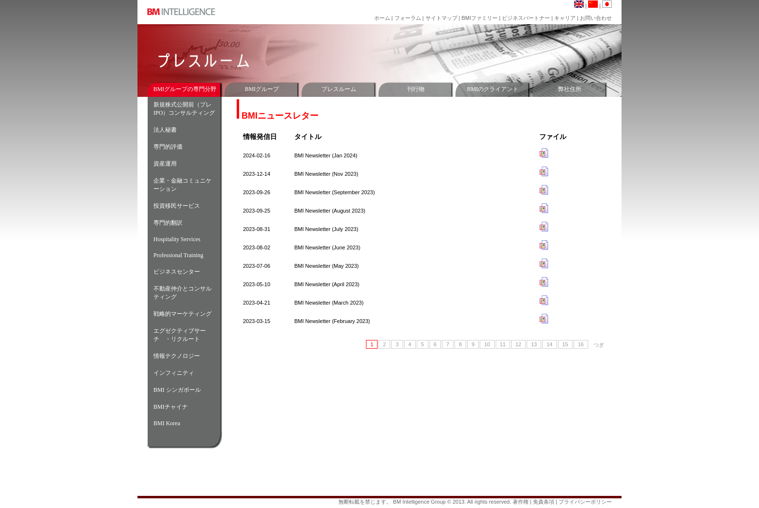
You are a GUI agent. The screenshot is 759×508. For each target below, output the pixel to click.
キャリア (565, 18)
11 (503, 344)
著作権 (521, 502)
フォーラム (409, 18)
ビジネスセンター (176, 271)
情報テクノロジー (176, 356)
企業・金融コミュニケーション (182, 184)
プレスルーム (338, 89)
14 (549, 344)
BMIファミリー (479, 18)
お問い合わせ (596, 18)
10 (487, 344)
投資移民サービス (176, 205)
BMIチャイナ (170, 406)
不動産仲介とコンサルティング (182, 292)
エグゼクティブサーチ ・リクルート (179, 334)
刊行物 (416, 89)
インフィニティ (173, 372)
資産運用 (165, 163)
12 (518, 344)
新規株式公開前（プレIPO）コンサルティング (184, 108)
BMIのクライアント (493, 89)
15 (565, 344)
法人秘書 (165, 129)
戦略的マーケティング (182, 313)
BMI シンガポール (177, 389)
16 (581, 344)
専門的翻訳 (167, 222)
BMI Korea (166, 423)
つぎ (598, 345)
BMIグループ (262, 89)
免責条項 (543, 502)
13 (534, 344)
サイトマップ (442, 18)
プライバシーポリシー (585, 502)
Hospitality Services (176, 239)
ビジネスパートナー (526, 18)
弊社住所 (569, 89)
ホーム (382, 18)
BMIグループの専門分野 (185, 89)
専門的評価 (167, 146)
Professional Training (178, 255)
